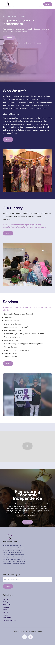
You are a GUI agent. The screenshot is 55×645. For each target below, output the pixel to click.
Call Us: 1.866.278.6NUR (13, 43)
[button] (40, 4)
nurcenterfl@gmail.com (35, 43)
